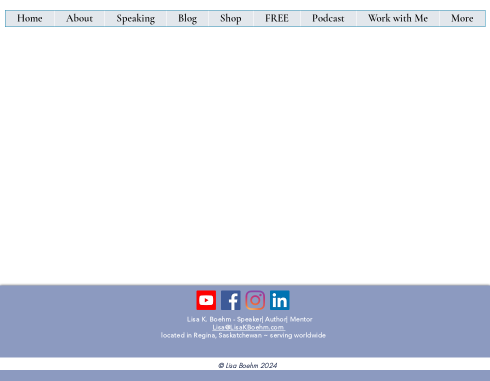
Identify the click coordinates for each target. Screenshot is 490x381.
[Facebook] (230, 300)
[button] (230, 18)
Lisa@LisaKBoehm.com (249, 327)
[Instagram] (255, 300)
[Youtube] (206, 300)
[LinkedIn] (280, 300)
